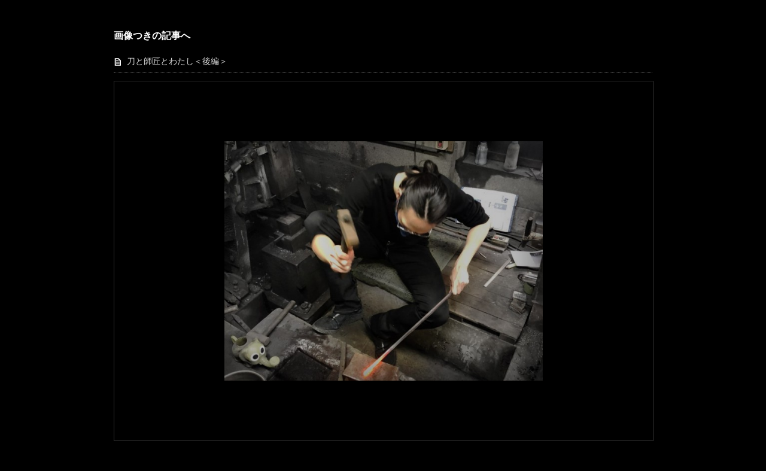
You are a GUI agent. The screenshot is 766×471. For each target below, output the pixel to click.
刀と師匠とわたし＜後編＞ (177, 61)
